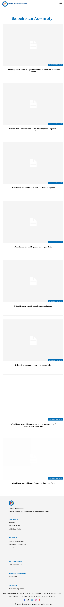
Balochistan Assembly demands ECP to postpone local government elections (33, 425)
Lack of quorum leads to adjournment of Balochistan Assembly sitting (33, 71)
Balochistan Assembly (55, 65)
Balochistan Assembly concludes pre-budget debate (33, 483)
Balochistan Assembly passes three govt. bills (33, 247)
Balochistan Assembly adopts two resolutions (33, 306)
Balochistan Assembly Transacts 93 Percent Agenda (33, 188)
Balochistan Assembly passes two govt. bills (33, 365)
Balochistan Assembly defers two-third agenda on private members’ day (33, 130)
